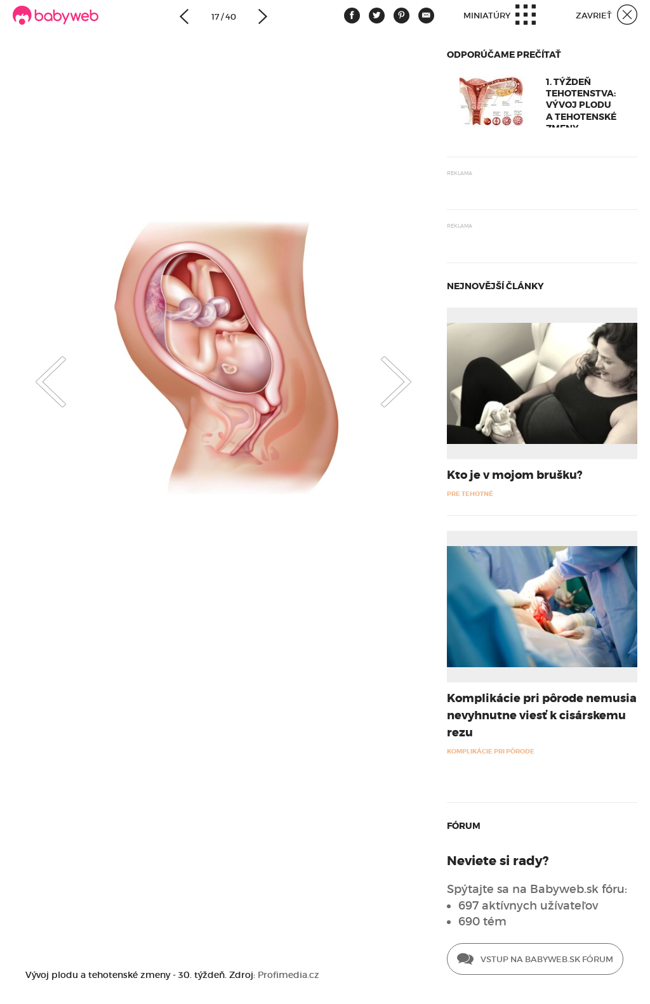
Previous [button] (38, 371)
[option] (223, 355)
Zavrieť (606, 16)
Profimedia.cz (288, 975)
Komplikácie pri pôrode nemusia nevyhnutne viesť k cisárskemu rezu (542, 715)
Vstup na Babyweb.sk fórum (535, 960)
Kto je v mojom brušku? (514, 475)
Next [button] (408, 371)
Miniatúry (499, 16)
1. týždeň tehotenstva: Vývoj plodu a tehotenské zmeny (581, 105)
